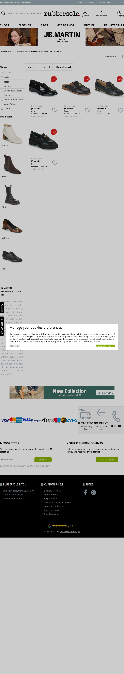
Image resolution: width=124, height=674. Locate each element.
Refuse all (14, 346)
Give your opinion (2, 326)
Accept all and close (105, 346)
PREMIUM (2, 308)
